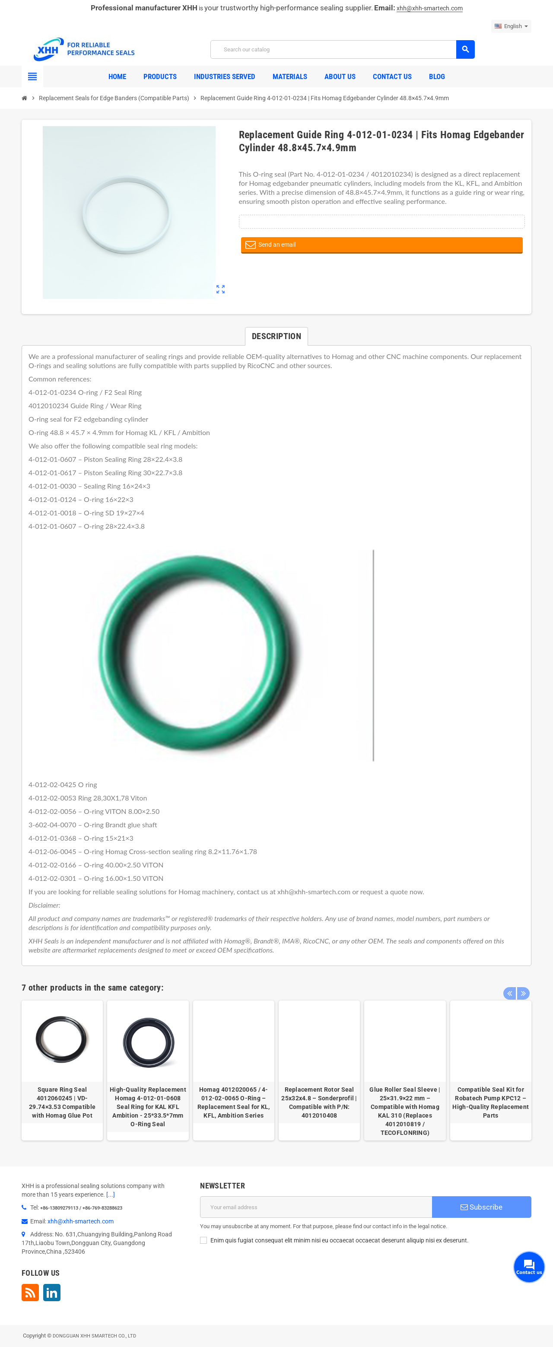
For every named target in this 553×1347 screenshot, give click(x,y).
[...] (110, 1194)
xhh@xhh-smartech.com (430, 8)
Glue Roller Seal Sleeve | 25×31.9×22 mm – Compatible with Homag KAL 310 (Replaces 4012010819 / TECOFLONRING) (404, 1111)
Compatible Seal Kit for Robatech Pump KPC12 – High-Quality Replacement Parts (490, 1102)
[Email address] (316, 1207)
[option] (62, 1071)
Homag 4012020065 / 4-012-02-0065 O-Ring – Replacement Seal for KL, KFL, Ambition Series (233, 1102)
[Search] (342, 49)
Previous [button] (509, 985)
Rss (30, 1292)
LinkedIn (51, 1292)
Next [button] (522, 985)
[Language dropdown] (511, 26)
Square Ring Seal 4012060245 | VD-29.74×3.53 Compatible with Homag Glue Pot (62, 1102)
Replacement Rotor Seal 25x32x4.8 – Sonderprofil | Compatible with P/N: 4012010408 (319, 1102)
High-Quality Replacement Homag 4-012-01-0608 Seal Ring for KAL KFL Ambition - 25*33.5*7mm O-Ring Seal (148, 1107)
